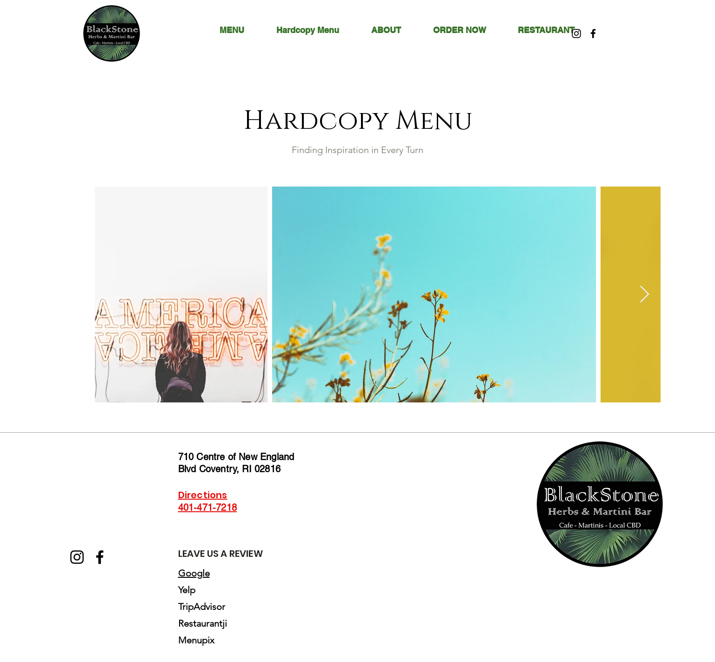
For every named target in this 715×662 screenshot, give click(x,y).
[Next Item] (644, 295)
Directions (202, 495)
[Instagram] (576, 33)
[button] (395, 30)
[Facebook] (593, 33)
